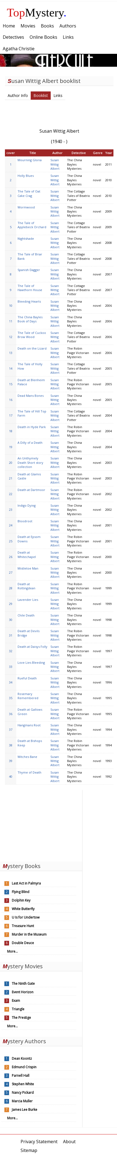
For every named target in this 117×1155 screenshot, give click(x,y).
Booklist (40, 95)
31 (10, 635)
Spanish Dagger (29, 270)
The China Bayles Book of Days (30, 319)
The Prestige (21, 1017)
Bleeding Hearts (29, 301)
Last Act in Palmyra (26, 883)
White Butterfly (23, 908)
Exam (16, 1000)
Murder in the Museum (29, 934)
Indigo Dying (27, 505)
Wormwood (26, 207)
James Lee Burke (24, 1109)
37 (10, 729)
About (69, 1142)
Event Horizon (22, 992)
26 (10, 557)
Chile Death (26, 615)
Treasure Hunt (23, 926)
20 (10, 463)
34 (10, 682)
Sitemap (29, 1150)
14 (10, 368)
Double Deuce (23, 943)
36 (10, 714)
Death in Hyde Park (32, 427)
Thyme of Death (29, 772)
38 (10, 745)
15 (10, 384)
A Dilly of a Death (30, 442)
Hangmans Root (29, 725)
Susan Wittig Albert (54, 164)
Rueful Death (27, 678)
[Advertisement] (41, 824)
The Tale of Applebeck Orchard (32, 225)
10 (10, 305)
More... (12, 951)
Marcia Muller (22, 1101)
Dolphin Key (21, 900)
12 (10, 337)
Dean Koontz (22, 1058)
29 (10, 604)
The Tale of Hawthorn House (30, 288)
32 (10, 651)
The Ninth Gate (23, 983)
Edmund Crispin (24, 1067)
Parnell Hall (20, 1075)
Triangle (18, 1009)
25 (10, 541)
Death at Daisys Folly (32, 647)
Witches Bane (27, 757)
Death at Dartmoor (31, 490)
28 (10, 588)
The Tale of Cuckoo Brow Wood (32, 335)
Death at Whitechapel (27, 554)
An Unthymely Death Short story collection (30, 462)
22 (10, 494)
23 (10, 509)
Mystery (37, 12)
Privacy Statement (39, 1142)
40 (10, 776)
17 (10, 415)
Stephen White (23, 1084)
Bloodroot (25, 521)
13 (10, 353)
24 (10, 525)
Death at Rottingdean (26, 586)
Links (57, 95)
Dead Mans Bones (31, 396)
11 (10, 321)
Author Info (18, 95)
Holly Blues (26, 176)
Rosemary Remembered (28, 696)
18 (10, 431)
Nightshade (26, 238)
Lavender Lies (28, 600)
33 (10, 667)
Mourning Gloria (30, 160)
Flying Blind (20, 891)
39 (10, 761)
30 (10, 620)
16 (10, 400)
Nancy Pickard (23, 1092)
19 (10, 447)
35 (10, 698)
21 (10, 478)
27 (10, 572)
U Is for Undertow (25, 917)
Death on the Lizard (32, 348)
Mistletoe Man (28, 568)
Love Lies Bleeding (31, 662)
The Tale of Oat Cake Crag (29, 193)
